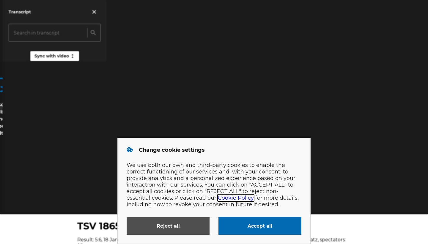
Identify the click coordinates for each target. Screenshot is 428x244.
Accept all (260, 226)
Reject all (168, 226)
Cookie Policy (236, 198)
